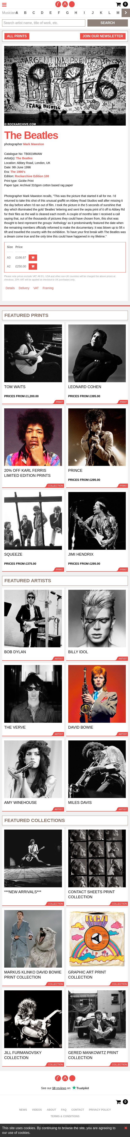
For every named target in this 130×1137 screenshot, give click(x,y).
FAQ (64, 1109)
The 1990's (18, 171)
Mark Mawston (33, 144)
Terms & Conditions (65, 1116)
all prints (17, 36)
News (23, 1109)
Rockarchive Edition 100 (32, 176)
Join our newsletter (103, 36)
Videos (37, 1109)
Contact (77, 1109)
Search (108, 23)
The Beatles (24, 158)
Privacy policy (100, 1109)
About (51, 1109)
